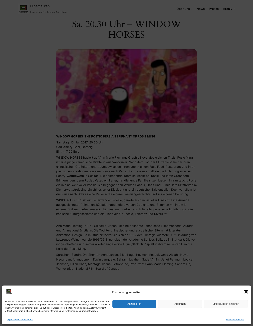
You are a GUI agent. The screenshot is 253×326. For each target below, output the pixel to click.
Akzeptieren (134, 303)
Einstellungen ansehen (225, 303)
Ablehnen (180, 303)
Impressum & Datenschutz (20, 319)
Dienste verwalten (235, 319)
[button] (246, 292)
